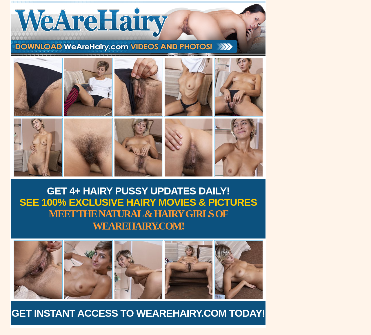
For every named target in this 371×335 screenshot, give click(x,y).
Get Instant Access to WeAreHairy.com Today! (138, 313)
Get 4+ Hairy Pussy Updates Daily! (138, 208)
